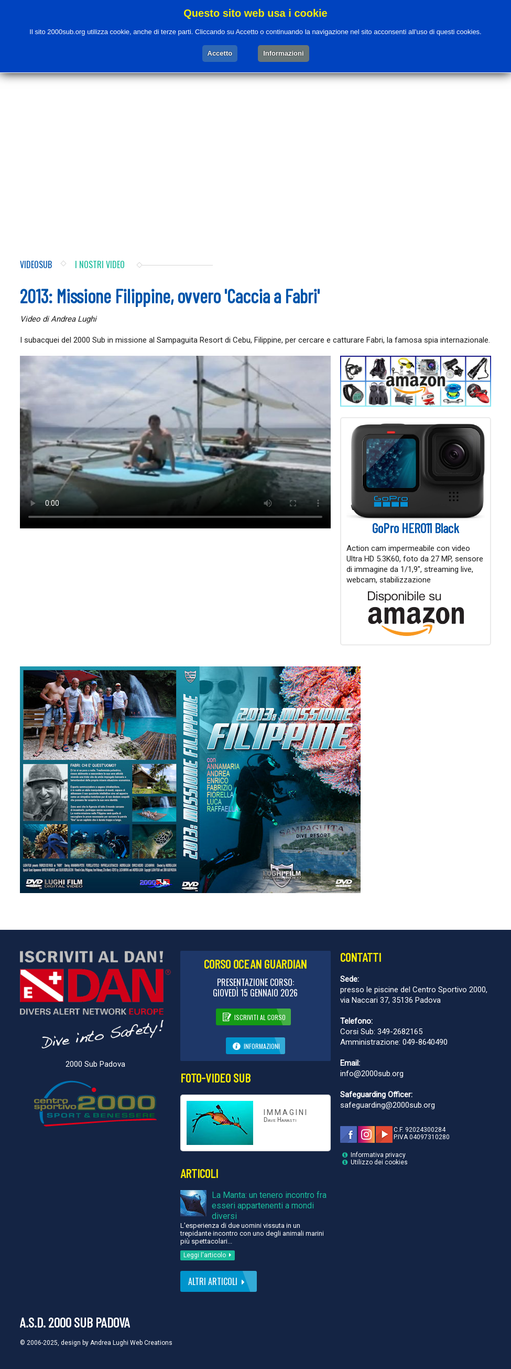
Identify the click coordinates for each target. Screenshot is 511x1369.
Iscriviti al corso (253, 1016)
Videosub (36, 264)
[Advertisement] (255, 154)
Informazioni (255, 1045)
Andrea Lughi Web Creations (131, 1342)
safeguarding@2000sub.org (387, 1105)
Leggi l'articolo (209, 1255)
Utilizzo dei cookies (379, 1162)
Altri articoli (218, 1281)
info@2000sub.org (372, 1073)
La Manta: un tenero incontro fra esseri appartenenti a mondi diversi (269, 1205)
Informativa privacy (378, 1155)
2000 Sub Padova (95, 1064)
